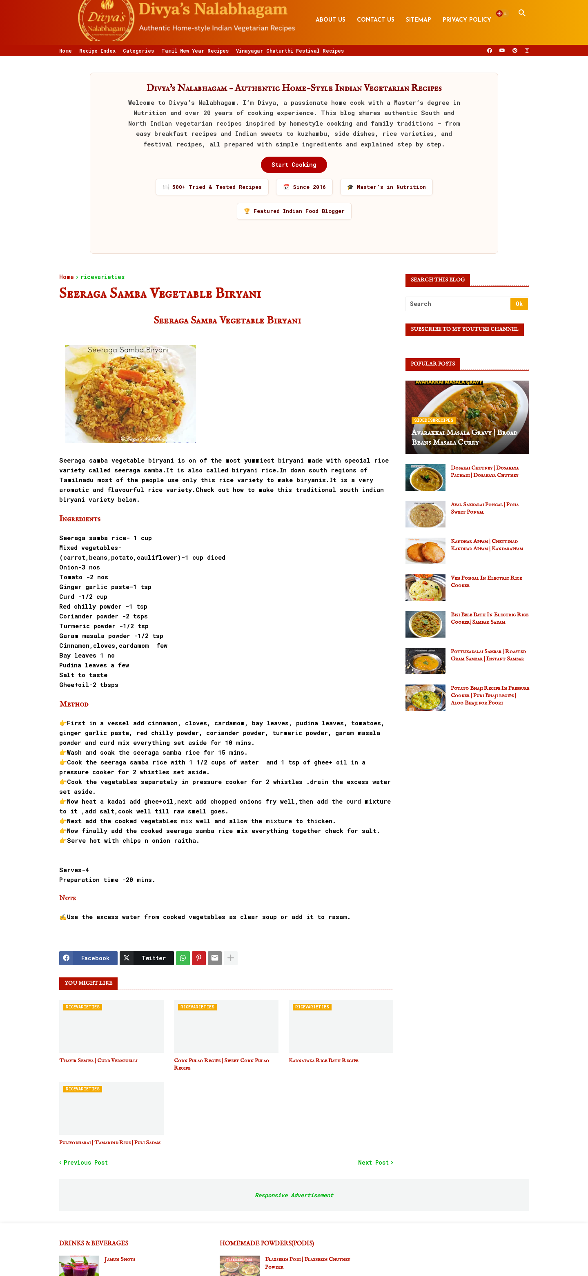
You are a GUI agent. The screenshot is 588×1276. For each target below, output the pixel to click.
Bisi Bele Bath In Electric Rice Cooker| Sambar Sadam (489, 618)
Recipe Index (97, 50)
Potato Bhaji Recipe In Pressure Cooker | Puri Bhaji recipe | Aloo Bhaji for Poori (490, 696)
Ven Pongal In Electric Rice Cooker (486, 581)
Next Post (373, 1162)
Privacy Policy (467, 20)
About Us (330, 20)
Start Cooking (294, 164)
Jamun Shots (120, 1259)
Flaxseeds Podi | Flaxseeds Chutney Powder (307, 1263)
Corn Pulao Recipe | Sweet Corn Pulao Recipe (221, 1064)
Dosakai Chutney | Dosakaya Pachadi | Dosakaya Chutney (485, 471)
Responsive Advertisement (294, 1195)
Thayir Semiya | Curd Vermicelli (98, 1060)
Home (65, 50)
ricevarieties (102, 277)
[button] (502, 13)
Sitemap (418, 20)
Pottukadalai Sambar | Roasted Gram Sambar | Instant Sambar (488, 655)
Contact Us (375, 20)
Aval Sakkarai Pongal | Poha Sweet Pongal (485, 508)
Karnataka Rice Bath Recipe (323, 1060)
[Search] (458, 304)
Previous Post (86, 1162)
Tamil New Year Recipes (195, 50)
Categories (138, 50)
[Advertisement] (467, 774)
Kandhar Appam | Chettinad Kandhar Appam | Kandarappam (487, 545)
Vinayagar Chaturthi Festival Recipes (290, 50)
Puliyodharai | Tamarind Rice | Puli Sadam (109, 1142)
